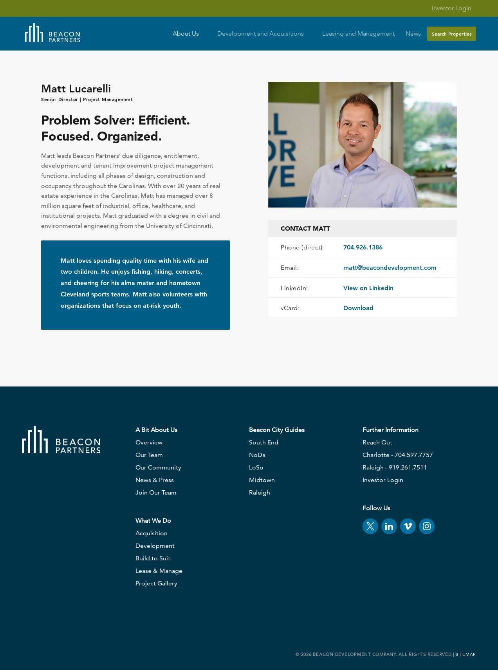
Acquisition (151, 533)
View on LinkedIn (368, 288)
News (413, 34)
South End (263, 442)
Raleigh (259, 492)
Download (358, 308)
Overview (148, 442)
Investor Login (446, 8)
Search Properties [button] (451, 34)
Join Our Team (156, 492)
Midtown (262, 480)
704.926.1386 (363, 247)
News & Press (154, 480)
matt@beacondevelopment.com (390, 267)
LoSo (256, 467)
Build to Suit (152, 558)
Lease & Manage (158, 570)
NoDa (257, 455)
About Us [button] (189, 34)
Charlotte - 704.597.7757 (398, 455)
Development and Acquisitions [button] (264, 34)
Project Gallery (156, 583)
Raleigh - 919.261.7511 (395, 467)
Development (155, 545)
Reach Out (377, 442)
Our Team (149, 455)
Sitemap (466, 654)
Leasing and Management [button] (358, 34)
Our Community (158, 467)
